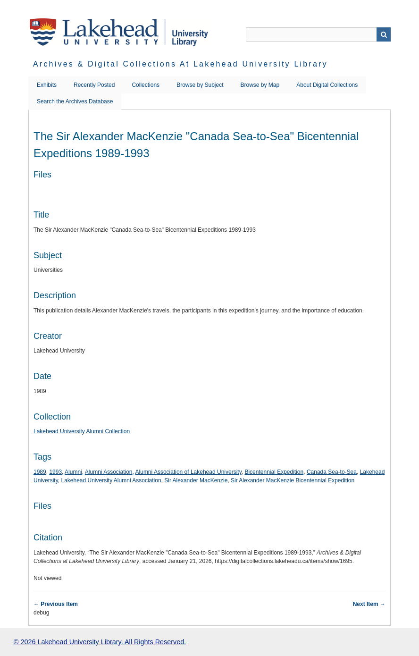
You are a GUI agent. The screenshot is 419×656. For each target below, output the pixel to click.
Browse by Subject (199, 85)
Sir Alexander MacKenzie (195, 480)
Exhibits (47, 85)
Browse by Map (260, 85)
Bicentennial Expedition (273, 472)
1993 (55, 472)
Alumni (73, 472)
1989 (40, 472)
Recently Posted (94, 85)
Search (384, 34)
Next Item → (369, 604)
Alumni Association (109, 472)
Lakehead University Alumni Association (111, 480)
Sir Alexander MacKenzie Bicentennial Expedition (292, 480)
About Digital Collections (327, 85)
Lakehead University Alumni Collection (82, 431)
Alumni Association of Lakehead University (188, 472)
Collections (145, 85)
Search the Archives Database (75, 101)
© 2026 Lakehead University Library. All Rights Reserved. (100, 642)
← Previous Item (56, 604)
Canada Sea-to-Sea (332, 472)
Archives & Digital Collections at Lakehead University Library (180, 64)
